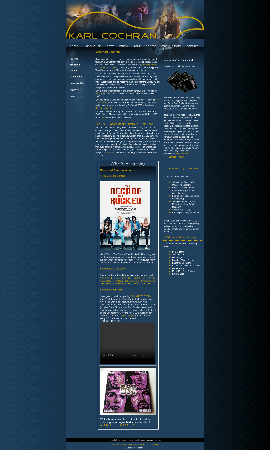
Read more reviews (175, 157)
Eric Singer (100, 67)
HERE (110, 152)
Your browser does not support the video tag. (127, 343)
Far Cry (98, 93)
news (124, 440)
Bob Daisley (112, 67)
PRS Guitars (178, 252)
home (111, 440)
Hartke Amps (178, 268)
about (117, 440)
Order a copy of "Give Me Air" (185, 168)
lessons (150, 440)
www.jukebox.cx (183, 153)
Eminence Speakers (181, 263)
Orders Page (127, 315)
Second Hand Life (103, 108)
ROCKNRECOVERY (141, 296)
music (130, 440)
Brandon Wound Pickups (183, 260)
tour (136, 440)
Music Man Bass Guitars (183, 271)
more (103, 118)
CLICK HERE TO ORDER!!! (117, 424)
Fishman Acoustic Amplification (186, 265)
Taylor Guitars (178, 254)
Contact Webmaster (135, 448)
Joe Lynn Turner (149, 64)
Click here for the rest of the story (181, 237)
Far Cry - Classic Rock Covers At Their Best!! (124, 124)
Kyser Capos (178, 274)
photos (142, 440)
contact (158, 440)
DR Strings (177, 257)
